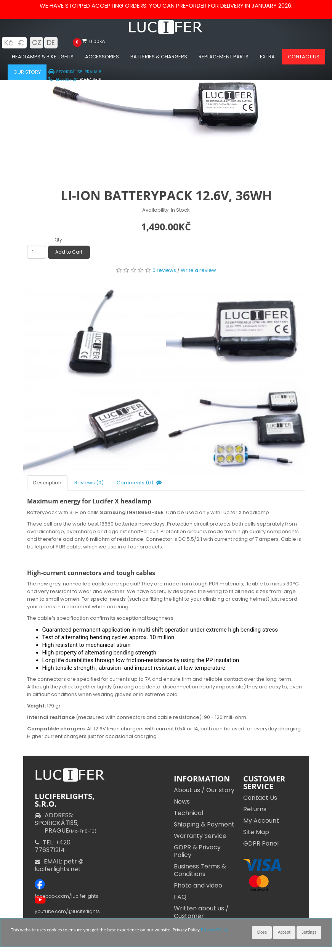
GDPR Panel (261, 843)
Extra (267, 56)
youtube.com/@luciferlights (67, 911)
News (182, 801)
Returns (254, 809)
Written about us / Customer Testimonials (201, 916)
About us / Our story (204, 790)
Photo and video (198, 885)
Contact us (303, 56)
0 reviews (164, 270)
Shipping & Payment (204, 824)
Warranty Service (200, 835)
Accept (284, 932)
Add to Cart (68, 252)
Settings (309, 932)
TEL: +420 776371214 (53, 846)
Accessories (102, 56)
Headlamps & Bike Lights (43, 56)
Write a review (198, 270)
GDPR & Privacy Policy (197, 851)
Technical (188, 813)
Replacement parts (224, 56)
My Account (261, 820)
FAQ (180, 896)
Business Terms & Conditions (200, 870)
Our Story (27, 72)
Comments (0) (140, 482)
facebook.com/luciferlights (66, 896)
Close (262, 932)
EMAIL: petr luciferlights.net (60, 865)
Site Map (256, 832)
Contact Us (260, 797)
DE (51, 42)
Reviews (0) (89, 482)
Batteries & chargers (158, 56)
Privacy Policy (214, 930)
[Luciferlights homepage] (166, 32)
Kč (8, 42)
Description (47, 482)
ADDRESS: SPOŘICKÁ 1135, (65, 823)
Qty (58, 239)
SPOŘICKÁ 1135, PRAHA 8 (74, 72)
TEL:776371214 (63, 79)
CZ (36, 42)
